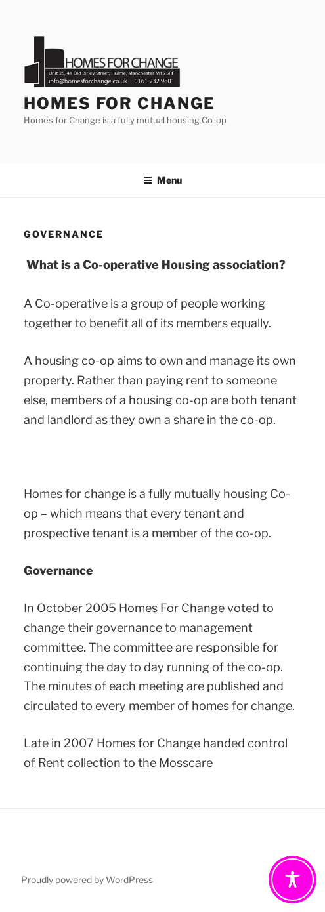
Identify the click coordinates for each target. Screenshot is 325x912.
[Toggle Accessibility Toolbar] (292, 879)
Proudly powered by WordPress (87, 879)
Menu (162, 180)
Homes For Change (119, 103)
